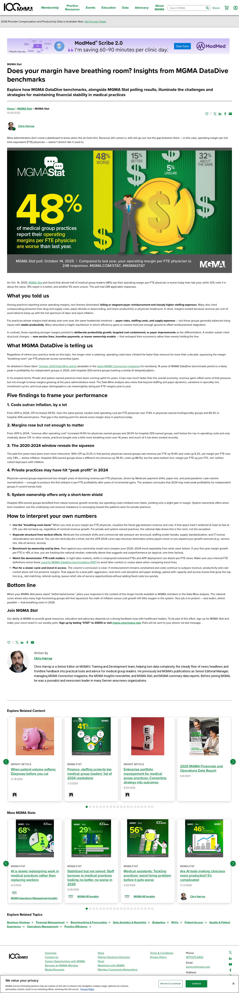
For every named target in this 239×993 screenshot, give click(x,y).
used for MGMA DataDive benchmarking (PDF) (69, 562)
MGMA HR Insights (88, 896)
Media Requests (54, 969)
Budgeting (158, 922)
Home (11, 108)
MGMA (35, 282)
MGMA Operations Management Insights (34, 898)
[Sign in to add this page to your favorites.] (206, 113)
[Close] (233, 983)
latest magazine (118, 366)
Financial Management (50, 922)
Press (101, 961)
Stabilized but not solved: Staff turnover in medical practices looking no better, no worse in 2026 (90, 877)
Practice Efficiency (75, 926)
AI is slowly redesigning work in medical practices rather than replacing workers (35, 875)
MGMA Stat (24, 108)
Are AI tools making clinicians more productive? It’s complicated (202, 875)
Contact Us (51, 957)
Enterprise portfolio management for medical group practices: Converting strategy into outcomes (145, 776)
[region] (119, 984)
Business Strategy (18, 922)
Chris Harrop (26, 126)
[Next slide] (233, 761)
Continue (196, 983)
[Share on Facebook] (225, 113)
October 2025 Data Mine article (58, 366)
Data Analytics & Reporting (129, 922)
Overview (50, 953)
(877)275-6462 (194, 957)
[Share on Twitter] (214, 113)
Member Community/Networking (117, 969)
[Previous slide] (6, 761)
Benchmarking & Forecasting (89, 922)
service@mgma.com (198, 967)
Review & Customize (170, 983)
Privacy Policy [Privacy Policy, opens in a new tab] (87, 989)
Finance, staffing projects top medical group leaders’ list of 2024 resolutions (89, 773)
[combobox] (186, 8)
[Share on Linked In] (220, 113)
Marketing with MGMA (111, 965)
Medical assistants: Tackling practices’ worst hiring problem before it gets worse (147, 875)
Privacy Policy (158, 957)
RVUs (174, 922)
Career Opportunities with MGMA (65, 961)
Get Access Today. (96, 21)
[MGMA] (18, 7)
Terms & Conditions (161, 953)
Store (101, 953)
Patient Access (194, 922)
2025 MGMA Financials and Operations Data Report (201, 768)
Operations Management (42, 926)
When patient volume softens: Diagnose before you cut (33, 771)
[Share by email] (230, 113)
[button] (226, 7)
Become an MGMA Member (61, 965)
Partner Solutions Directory (114, 957)
